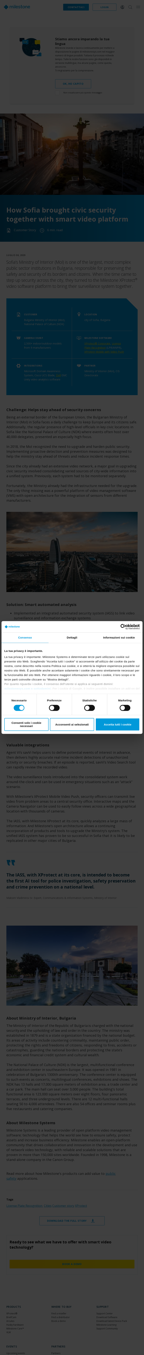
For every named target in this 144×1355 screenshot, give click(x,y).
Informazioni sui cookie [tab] (119, 637)
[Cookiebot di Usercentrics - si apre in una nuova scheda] (123, 626)
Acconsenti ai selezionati (72, 724)
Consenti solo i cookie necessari (26, 724)
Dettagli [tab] (72, 637)
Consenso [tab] (25, 637)
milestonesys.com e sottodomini (27, 688)
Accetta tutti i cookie (117, 724)
